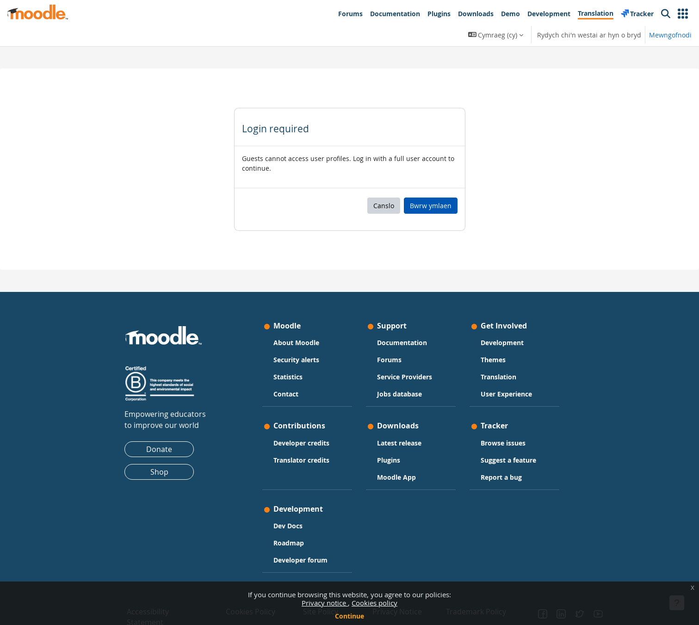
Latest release (399, 443)
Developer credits (301, 443)
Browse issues (503, 443)
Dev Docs (288, 525)
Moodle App (396, 477)
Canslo (383, 205)
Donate (159, 449)
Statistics (288, 376)
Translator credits (301, 460)
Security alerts (296, 359)
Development (502, 342)
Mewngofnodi (670, 35)
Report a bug (501, 477)
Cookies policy (374, 602)
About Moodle (296, 342)
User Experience (506, 394)
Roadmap (288, 542)
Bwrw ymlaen (431, 205)
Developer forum (300, 560)
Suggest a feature (508, 460)
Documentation (402, 342)
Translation (498, 376)
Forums (389, 359)
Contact (285, 394)
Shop (159, 472)
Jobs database (399, 394)
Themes (493, 359)
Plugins (388, 460)
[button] (683, 14)
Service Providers (404, 376)
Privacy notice (325, 602)
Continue (349, 616)
